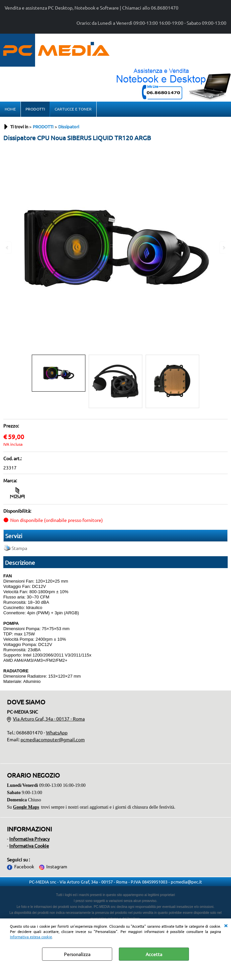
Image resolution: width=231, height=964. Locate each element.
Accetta (154, 954)
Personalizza (77, 954)
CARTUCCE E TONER (73, 109)
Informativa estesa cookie (31, 936)
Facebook (24, 866)
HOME (10, 109)
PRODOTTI (35, 109)
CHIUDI (226, 925)
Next (223, 247)
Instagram (56, 866)
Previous (7, 247)
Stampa (19, 548)
